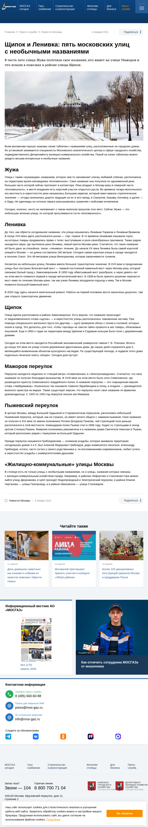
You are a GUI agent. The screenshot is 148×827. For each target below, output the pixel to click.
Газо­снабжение (33, 766)
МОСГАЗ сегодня (10, 766)
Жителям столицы (92, 766)
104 (27, 787)
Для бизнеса (115, 766)
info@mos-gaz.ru (27, 719)
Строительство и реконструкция (57, 766)
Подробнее (53, 819)
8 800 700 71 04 (50, 787)
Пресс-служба (132, 766)
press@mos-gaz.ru (29, 707)
